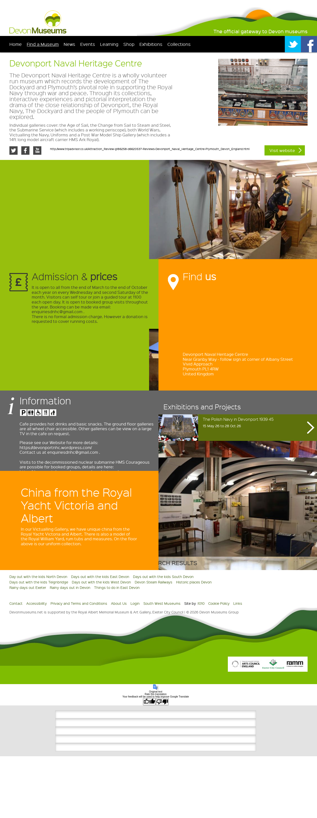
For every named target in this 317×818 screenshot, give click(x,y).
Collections (179, 44)
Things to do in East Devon (117, 587)
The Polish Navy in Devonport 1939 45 (238, 419)
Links (237, 603)
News (69, 44)
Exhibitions (150, 44)
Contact (16, 603)
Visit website (282, 150)
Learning (109, 44)
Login (135, 603)
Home (15, 44)
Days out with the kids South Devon (163, 576)
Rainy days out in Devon (70, 587)
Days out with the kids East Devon (100, 576)
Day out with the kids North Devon (38, 576)
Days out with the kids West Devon (101, 582)
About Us (119, 603)
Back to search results (158, 563)
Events (87, 44)
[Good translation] (149, 701)
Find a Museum (43, 44)
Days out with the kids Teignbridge (38, 582)
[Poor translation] (162, 701)
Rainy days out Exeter (27, 587)
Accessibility (36, 603)
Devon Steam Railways (153, 582)
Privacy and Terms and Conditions (79, 603)
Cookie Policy (219, 603)
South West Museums (162, 603)
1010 (201, 603)
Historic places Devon (194, 582)
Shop (128, 44)
